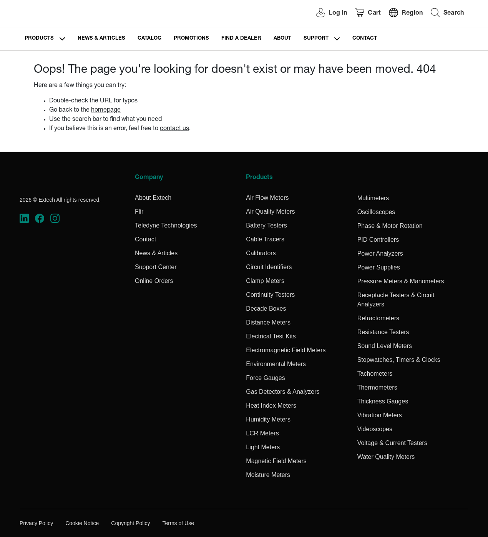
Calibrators (261, 253)
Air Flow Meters (267, 197)
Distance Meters (268, 322)
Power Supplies (378, 267)
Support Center (156, 267)
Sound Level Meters (384, 346)
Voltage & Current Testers (392, 443)
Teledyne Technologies (166, 225)
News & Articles (101, 38)
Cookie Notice (82, 523)
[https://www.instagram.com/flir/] (55, 218)
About (282, 38)
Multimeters (373, 198)
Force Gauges (265, 378)
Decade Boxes (266, 308)
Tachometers (375, 373)
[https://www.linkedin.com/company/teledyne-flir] (24, 218)
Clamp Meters (265, 281)
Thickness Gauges (382, 401)
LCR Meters (262, 433)
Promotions (191, 38)
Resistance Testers (383, 332)
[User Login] (327, 14)
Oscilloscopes (376, 212)
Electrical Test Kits (271, 336)
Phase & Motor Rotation (390, 225)
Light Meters (263, 447)
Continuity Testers (270, 294)
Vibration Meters (379, 415)
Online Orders (154, 281)
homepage (106, 110)
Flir (139, 211)
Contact (364, 38)
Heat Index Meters (271, 405)
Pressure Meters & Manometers (400, 281)
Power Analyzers (380, 253)
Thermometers (377, 387)
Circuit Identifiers (269, 267)
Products (39, 38)
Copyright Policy (130, 523)
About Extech (153, 197)
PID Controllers (378, 239)
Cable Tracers (265, 239)
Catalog (149, 38)
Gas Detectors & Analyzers (282, 391)
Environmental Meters (276, 364)
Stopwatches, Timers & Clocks (398, 359)
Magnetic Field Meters (276, 461)
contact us (174, 129)
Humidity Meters (268, 419)
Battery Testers (266, 225)
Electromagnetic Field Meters (285, 350)
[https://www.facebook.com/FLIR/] (39, 218)
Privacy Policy (36, 523)
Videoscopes (374, 429)
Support (316, 38)
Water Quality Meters (386, 456)
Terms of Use (178, 523)
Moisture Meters (268, 475)
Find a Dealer (241, 38)
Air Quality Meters (270, 211)
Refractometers (378, 318)
